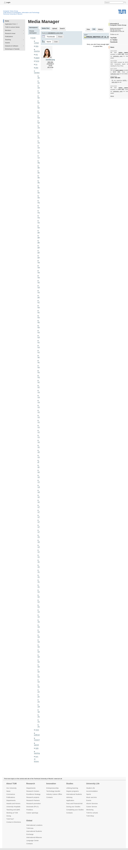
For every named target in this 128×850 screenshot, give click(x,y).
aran (39, 86)
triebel (39, 591)
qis (38, 455)
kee (39, 299)
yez (39, 683)
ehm (39, 193)
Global (29, 821)
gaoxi (39, 231)
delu (39, 163)
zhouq (39, 707)
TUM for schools (92, 813)
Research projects (32, 797)
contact (36, 42)
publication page (114, 56)
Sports (88, 794)
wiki (36, 756)
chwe (39, 139)
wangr (39, 625)
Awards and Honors (13, 803)
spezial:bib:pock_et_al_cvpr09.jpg (100, 36)
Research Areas (10, 33)
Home (7, 21)
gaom (39, 226)
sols (39, 532)
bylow (39, 120)
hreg (39, 285)
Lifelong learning (72, 788)
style (36, 728)
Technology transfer (53, 791)
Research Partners (33, 800)
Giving (8, 816)
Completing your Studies (75, 809)
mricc (39, 421)
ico (36, 63)
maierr (40, 382)
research (37, 720)
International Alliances (34, 837)
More (112, 92)
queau (40, 460)
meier (39, 396)
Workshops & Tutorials (12, 49)
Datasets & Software (11, 46)
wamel (40, 615)
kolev (39, 328)
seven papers (119, 68)
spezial (36, 725)
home (37, 60)
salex (39, 479)
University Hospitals (13, 806)
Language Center (32, 840)
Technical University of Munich (12, 14)
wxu (39, 664)
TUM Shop (90, 816)
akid (39, 76)
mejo (39, 406)
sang (39, 484)
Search (61, 28)
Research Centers (32, 791)
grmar (39, 251)
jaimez (40, 290)
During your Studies (73, 806)
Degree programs (72, 791)
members (37, 71)
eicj (36, 54)
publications (38, 715)
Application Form (10, 24)
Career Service (91, 806)
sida (39, 528)
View (88, 29)
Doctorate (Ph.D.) (32, 806)
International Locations (34, 825)
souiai (39, 542)
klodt (39, 319)
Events (88, 800)
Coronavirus (10, 794)
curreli (39, 154)
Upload (54, 28)
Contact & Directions (13, 822)
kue (39, 338)
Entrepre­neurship (52, 788)
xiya (39, 668)
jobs (36, 66)
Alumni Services (92, 803)
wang (39, 620)
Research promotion (33, 803)
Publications (9, 36)
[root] (33, 38)
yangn (39, 673)
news (37, 710)
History (100, 29)
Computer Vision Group (10, 11)
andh (39, 81)
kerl (39, 304)
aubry (39, 91)
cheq (39, 125)
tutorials (36, 748)
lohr (39, 377)
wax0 (39, 630)
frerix (39, 222)
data (36, 46)
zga (39, 693)
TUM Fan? (10, 819)
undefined (37, 753)
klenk (39, 314)
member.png (50, 59)
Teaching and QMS (13, 809)
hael (39, 260)
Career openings (32, 813)
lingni (39, 367)
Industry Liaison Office (54, 794)
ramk (39, 464)
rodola (40, 474)
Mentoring (89, 809)
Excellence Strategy (33, 794)
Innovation (51, 784)
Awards (7, 42)
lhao (39, 362)
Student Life (90, 788)
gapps (37, 57)
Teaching (8, 39)
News (8, 791)
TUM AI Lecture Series (12, 27)
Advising (69, 797)
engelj (39, 212)
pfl (38, 450)
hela (39, 275)
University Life (92, 784)
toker (39, 581)
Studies (69, 784)
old (38, 440)
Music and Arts (91, 797)
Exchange (30, 834)
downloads (37, 50)
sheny (39, 523)
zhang (39, 697)
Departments (10, 800)
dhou (39, 178)
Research (30, 784)
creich (39, 144)
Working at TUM (12, 813)
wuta (39, 659)
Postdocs (29, 809)
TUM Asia (29, 828)
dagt (39, 159)
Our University (11, 788)
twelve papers (119, 52)
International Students (74, 794)
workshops (37, 761)
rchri (39, 469)
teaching (36, 733)
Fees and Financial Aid (74, 803)
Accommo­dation (92, 791)
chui (39, 134)
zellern (40, 688)
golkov (40, 246)
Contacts (49, 797)
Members (8, 30)
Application (70, 800)
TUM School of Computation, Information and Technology (21, 12)
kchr (39, 294)
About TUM (11, 784)
